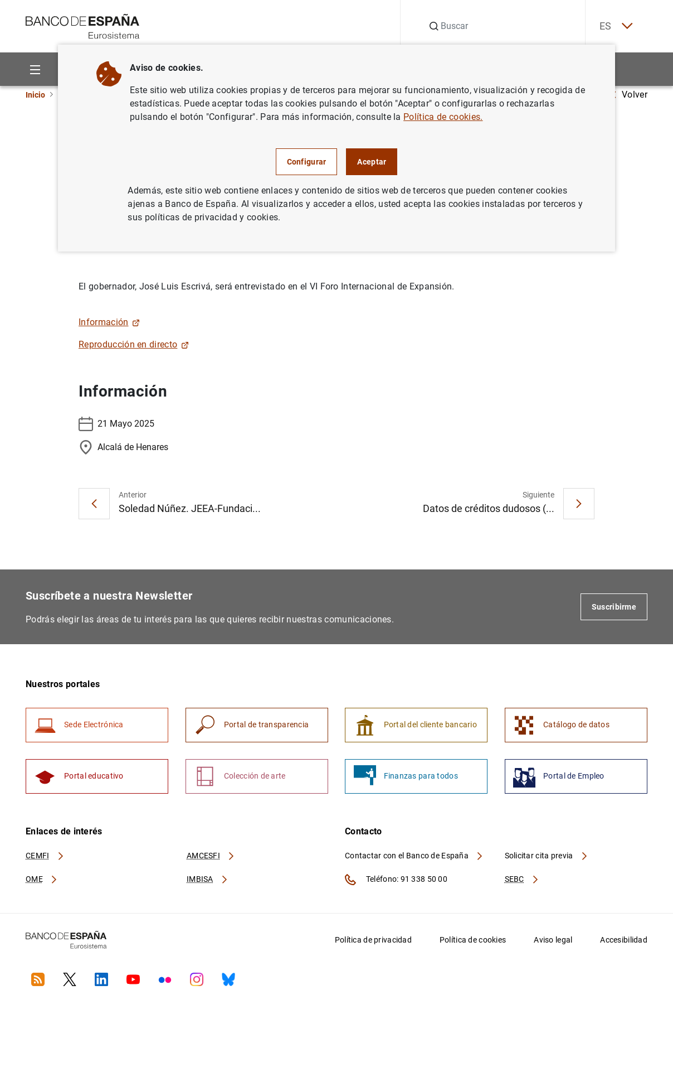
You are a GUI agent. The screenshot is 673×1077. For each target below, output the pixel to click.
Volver (629, 94)
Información (109, 322)
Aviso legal (553, 943)
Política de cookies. (442, 117)
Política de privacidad (373, 943)
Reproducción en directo (134, 344)
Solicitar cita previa (546, 858)
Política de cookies (473, 943)
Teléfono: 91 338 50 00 (396, 882)
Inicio (35, 94)
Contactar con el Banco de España (414, 858)
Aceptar (371, 161)
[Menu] (34, 69)
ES (613, 26)
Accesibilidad (623, 943)
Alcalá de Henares (123, 447)
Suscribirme (614, 606)
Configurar (306, 161)
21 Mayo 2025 (116, 424)
